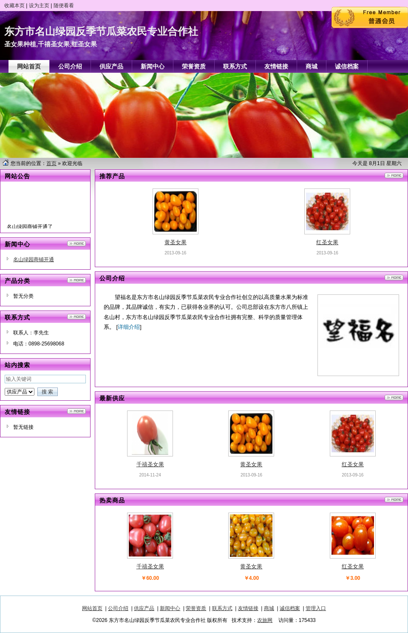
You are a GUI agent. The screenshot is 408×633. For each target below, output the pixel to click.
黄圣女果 (175, 242)
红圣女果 (327, 242)
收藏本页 (14, 6)
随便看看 (64, 6)
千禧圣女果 (150, 464)
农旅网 (264, 620)
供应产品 (144, 608)
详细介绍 (129, 327)
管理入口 (316, 608)
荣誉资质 (196, 608)
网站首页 (92, 608)
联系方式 (222, 608)
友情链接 (248, 608)
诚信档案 (290, 608)
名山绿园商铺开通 (33, 259)
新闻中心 (170, 608)
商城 (269, 608)
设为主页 (39, 6)
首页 (51, 163)
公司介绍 (118, 608)
